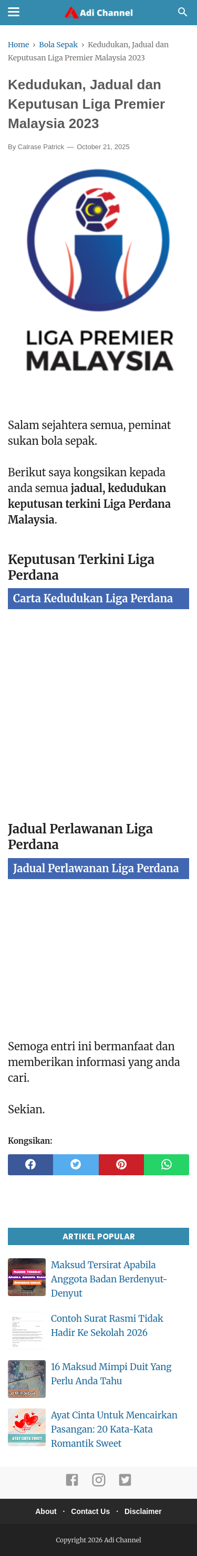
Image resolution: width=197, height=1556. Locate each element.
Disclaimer (143, 1511)
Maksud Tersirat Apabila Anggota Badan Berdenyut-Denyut (109, 1279)
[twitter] (75, 1164)
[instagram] (99, 1484)
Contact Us (90, 1511)
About (45, 1511)
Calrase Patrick (41, 147)
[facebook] (30, 1164)
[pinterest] (121, 1164)
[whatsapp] (166, 1164)
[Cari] (183, 14)
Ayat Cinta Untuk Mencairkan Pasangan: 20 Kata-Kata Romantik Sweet (114, 1429)
